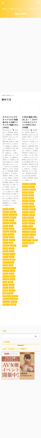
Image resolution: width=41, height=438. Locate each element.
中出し (12, 189)
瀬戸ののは (8, 155)
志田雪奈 (30, 178)
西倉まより (8, 205)
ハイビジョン (9, 196)
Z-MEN (24, 178)
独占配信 (15, 180)
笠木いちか (9, 144)
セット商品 (30, 166)
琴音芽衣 (25, 153)
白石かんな (32, 135)
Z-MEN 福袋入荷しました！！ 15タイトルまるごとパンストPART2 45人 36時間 (30, 122)
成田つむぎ (34, 162)
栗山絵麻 (10, 171)
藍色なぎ (12, 141)
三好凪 (16, 162)
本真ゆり (13, 159)
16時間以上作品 (10, 148)
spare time (20, 13)
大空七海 (27, 175)
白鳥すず (28, 150)
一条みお (12, 187)
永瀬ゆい (10, 178)
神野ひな (5, 169)
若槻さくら (6, 159)
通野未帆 (5, 141)
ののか (11, 169)
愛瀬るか (15, 157)
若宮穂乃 (34, 175)
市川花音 (14, 173)
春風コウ (27, 157)
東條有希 (9, 135)
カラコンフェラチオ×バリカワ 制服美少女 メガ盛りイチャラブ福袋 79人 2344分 (10, 122)
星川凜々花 (9, 194)
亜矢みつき (11, 191)
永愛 (4, 164)
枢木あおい (30, 148)
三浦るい (27, 132)
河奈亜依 (10, 132)
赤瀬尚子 (5, 175)
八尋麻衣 (35, 150)
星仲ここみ (8, 157)
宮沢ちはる (8, 180)
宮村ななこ (27, 169)
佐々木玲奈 (6, 189)
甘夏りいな (30, 137)
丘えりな (12, 137)
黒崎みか (9, 146)
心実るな (15, 198)
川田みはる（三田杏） (10, 201)
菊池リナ (7, 173)
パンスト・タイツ (31, 139)
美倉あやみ (9, 162)
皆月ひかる (8, 166)
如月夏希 (5, 182)
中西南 (7, 187)
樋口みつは (9, 164)
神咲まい (12, 175)
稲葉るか (12, 182)
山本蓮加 (9, 198)
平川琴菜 (15, 135)
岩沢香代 (15, 166)
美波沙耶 (28, 173)
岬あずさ (25, 146)
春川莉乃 (5, 137)
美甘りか (9, 185)
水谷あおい (25, 141)
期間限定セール (7, 203)
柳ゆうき (28, 180)
